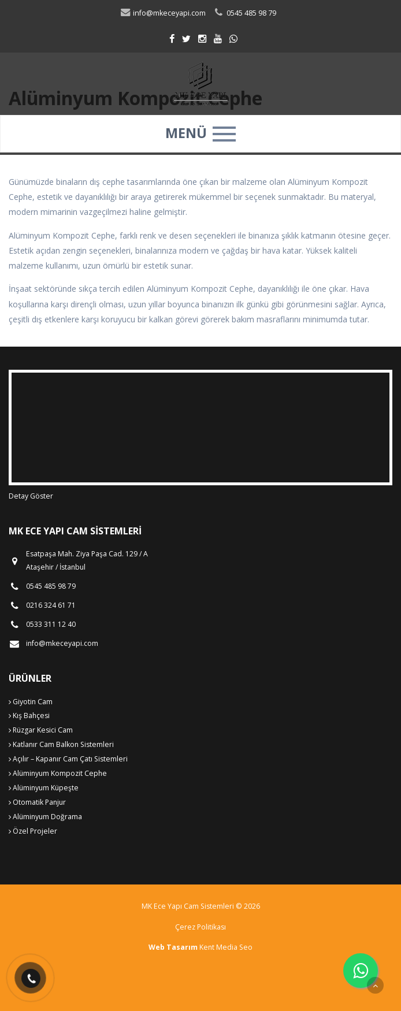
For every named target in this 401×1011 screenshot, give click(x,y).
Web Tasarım (173, 947)
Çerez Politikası (200, 927)
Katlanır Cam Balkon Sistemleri (61, 744)
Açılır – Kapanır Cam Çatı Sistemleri (68, 759)
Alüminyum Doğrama (45, 817)
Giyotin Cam (31, 702)
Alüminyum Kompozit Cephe (58, 773)
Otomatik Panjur (37, 802)
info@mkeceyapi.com (163, 13)
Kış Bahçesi (29, 715)
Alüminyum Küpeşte (44, 788)
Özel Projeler (33, 831)
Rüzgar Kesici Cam (41, 730)
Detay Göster (31, 496)
